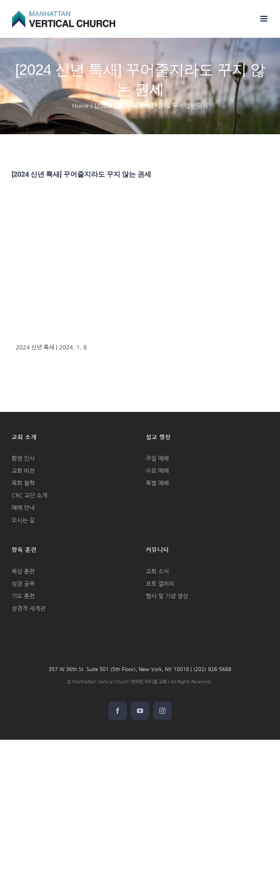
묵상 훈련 (23, 571)
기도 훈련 (23, 596)
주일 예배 (157, 458)
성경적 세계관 (29, 608)
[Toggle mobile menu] (264, 19)
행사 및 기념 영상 (167, 596)
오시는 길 (23, 520)
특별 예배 (157, 483)
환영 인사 (23, 458)
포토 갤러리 (160, 584)
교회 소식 (157, 571)
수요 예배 (157, 471)
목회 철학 (23, 483)
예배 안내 (23, 508)
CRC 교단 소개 (29, 495)
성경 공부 (23, 584)
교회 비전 (23, 471)
